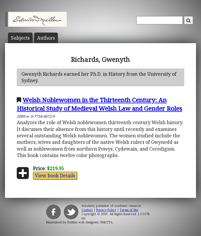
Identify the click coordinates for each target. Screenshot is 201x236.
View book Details (55, 175)
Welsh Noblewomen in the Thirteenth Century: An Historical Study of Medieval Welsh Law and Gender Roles (99, 104)
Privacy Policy (106, 210)
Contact (87, 210)
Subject (20, 38)
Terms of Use (129, 210)
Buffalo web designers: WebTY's (89, 222)
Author (46, 38)
